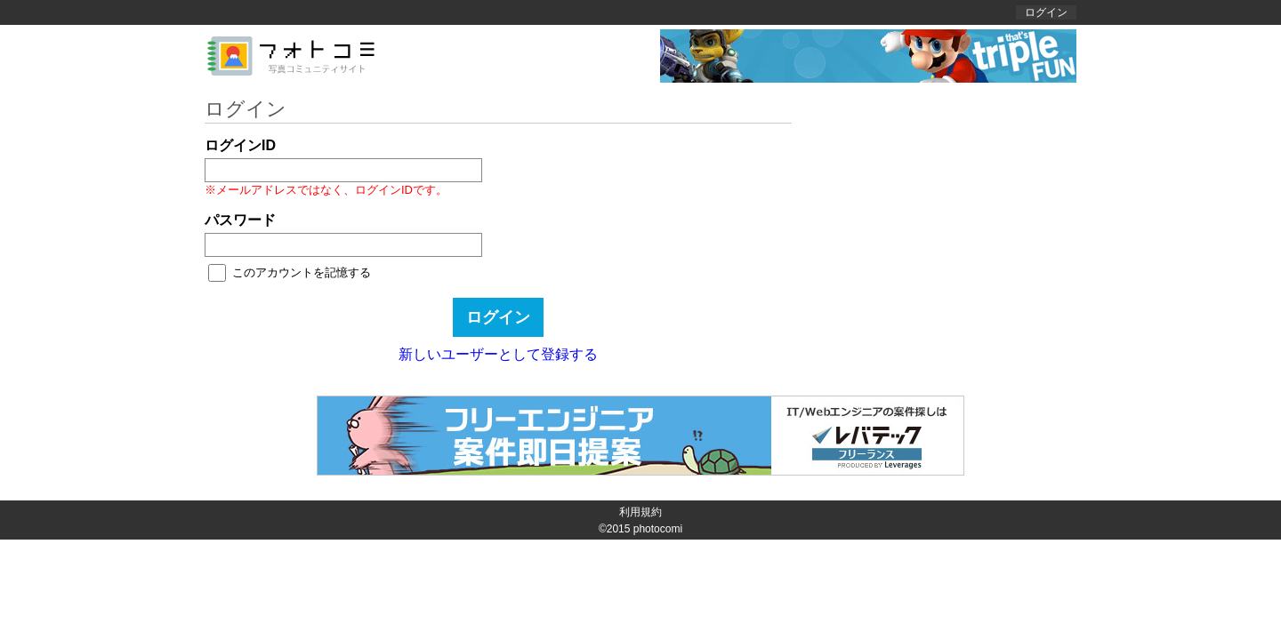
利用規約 (640, 512)
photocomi (657, 529)
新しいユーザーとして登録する (498, 354)
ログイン (1046, 12)
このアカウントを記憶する (301, 272)
